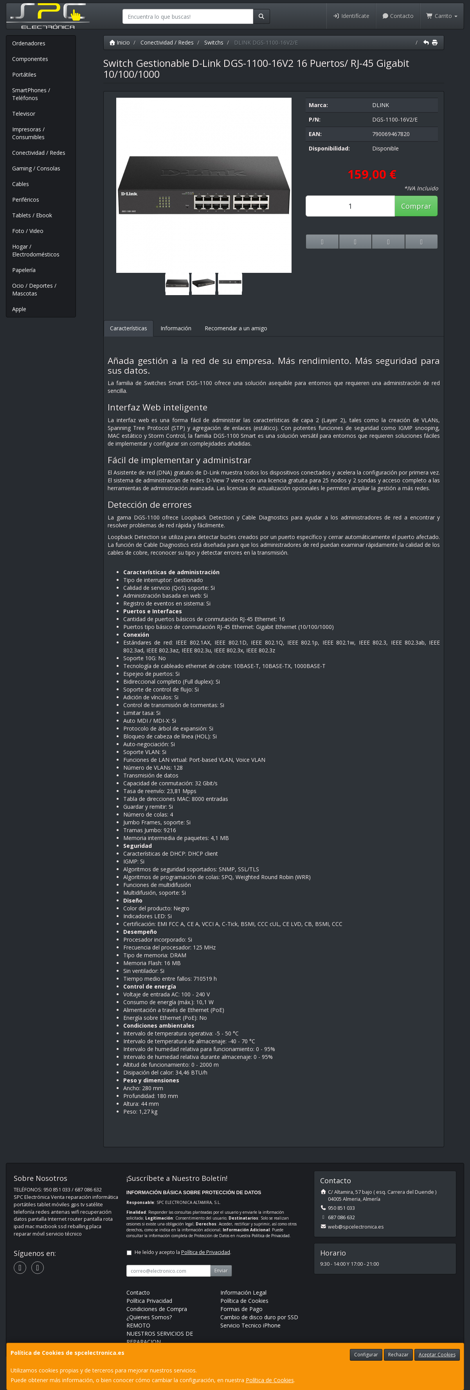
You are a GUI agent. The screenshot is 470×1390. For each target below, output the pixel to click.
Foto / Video (27, 231)
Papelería (24, 270)
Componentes (30, 59)
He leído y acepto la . (183, 1252)
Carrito (441, 16)
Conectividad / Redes (38, 152)
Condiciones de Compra (156, 1309)
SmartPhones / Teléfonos (31, 94)
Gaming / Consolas (36, 168)
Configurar (366, 1354)
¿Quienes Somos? (149, 1317)
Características (128, 328)
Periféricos (25, 199)
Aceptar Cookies (437, 1354)
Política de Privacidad (271, 1235)
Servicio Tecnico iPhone (250, 1325)
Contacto (398, 16)
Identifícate (351, 16)
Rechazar (398, 1354)
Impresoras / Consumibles (28, 133)
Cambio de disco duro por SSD (259, 1317)
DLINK (380, 105)
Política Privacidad (149, 1300)
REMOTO (138, 1325)
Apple (19, 309)
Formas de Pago (241, 1309)
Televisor (23, 113)
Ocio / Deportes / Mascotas (34, 289)
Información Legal (243, 1292)
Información (175, 328)
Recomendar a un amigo (236, 328)
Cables (20, 184)
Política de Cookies (270, 1380)
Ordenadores (28, 43)
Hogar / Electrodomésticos (35, 250)
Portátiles (24, 74)
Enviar (221, 1270)
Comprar (416, 206)
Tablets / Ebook (32, 215)
